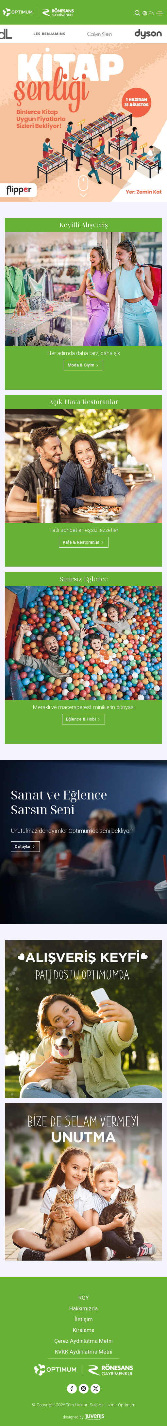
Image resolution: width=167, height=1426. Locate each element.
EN (152, 13)
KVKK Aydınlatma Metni (83, 1351)
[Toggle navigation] (159, 13)
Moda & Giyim (83, 365)
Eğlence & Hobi (83, 719)
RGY (83, 1297)
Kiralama (83, 1330)
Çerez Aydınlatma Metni (83, 1341)
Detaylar (25, 846)
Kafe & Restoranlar (84, 542)
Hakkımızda (83, 1308)
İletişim (84, 1319)
